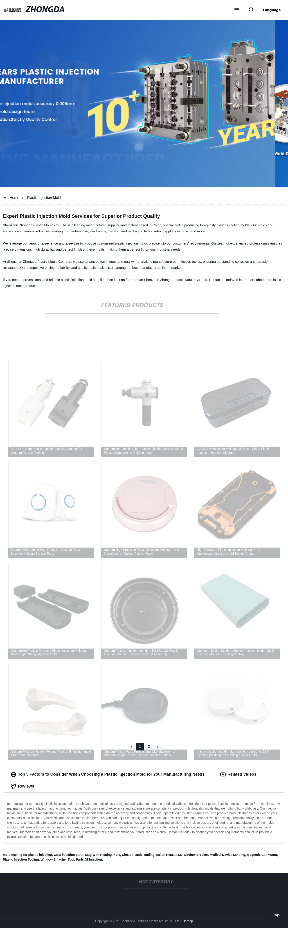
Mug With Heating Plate (102, 855)
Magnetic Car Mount (262, 855)
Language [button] (272, 10)
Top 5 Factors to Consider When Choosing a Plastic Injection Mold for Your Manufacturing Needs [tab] (108, 774)
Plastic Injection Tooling (21, 859)
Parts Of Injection (89, 859)
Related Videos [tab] (238, 774)
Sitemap (187, 921)
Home (14, 198)
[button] (236, 10)
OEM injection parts (68, 855)
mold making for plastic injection (27, 855)
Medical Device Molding (227, 855)
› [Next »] (157, 746)
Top (276, 915)
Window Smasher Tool (57, 859)
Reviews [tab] (22, 786)
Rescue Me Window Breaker (187, 855)
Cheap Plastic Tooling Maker (143, 855)
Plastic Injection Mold (44, 198)
